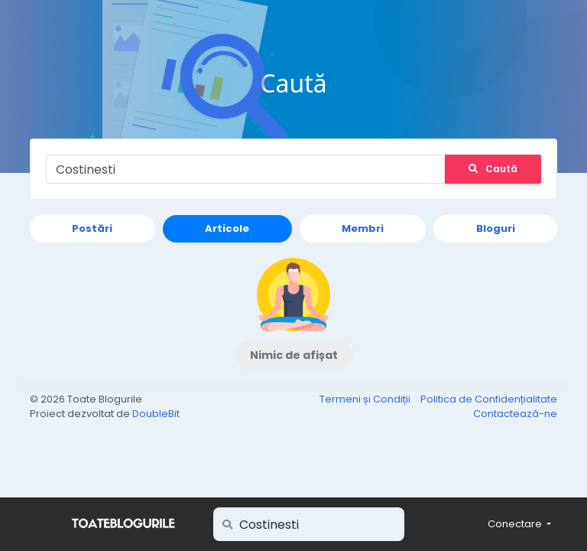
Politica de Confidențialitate (488, 399)
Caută (493, 168)
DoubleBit (156, 413)
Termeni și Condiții (366, 399)
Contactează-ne (515, 413)
